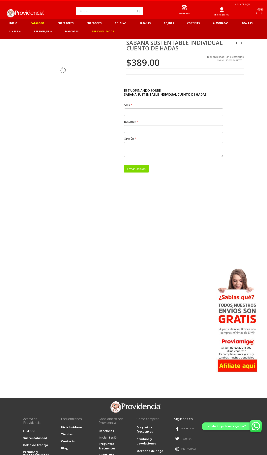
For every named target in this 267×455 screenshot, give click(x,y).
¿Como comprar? (149, 346)
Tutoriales (106, 334)
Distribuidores (72, 307)
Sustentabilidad (35, 318)
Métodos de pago (149, 331)
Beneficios (106, 311)
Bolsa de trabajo (35, 325)
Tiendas (67, 314)
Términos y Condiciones (133, 398)
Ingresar (221, 8)
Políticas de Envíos (209, 398)
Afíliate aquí (243, 4)
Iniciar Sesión (108, 317)
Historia (29, 311)
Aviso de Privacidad (58, 398)
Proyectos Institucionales (34, 363)
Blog (64, 328)
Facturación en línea (151, 338)
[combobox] (109, 11)
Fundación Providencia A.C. (35, 343)
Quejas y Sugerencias (152, 353)
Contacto (68, 321)
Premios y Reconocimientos (36, 333)
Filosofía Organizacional (34, 353)
